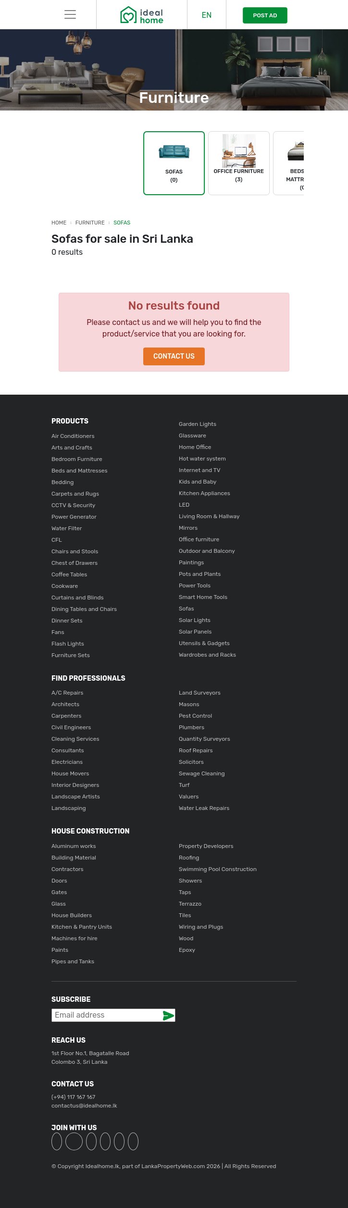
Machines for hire (74, 938)
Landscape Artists (75, 796)
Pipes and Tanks (72, 961)
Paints (59, 949)
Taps (185, 892)
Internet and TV (200, 470)
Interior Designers (75, 785)
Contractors (67, 869)
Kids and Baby (197, 481)
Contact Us (174, 356)
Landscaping (68, 808)
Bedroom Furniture (76, 459)
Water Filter (66, 528)
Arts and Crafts (71, 447)
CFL (56, 539)
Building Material (73, 857)
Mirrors (188, 527)
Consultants (67, 750)
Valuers (189, 796)
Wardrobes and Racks (207, 654)
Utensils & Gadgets (204, 643)
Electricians (67, 762)
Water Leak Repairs (204, 808)
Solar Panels (195, 631)
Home (58, 223)
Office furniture (199, 539)
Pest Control (195, 715)
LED (184, 504)
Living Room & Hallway (209, 516)
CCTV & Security (73, 505)
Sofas (121, 223)
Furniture (90, 223)
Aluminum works (73, 846)
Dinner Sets (67, 620)
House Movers (70, 773)
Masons (189, 704)
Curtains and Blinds (77, 597)
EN (207, 15)
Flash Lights (67, 643)
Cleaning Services (75, 738)
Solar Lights (195, 620)
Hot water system (202, 458)
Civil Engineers (71, 727)
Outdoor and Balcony (207, 551)
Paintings (191, 562)
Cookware (64, 586)
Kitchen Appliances (204, 493)
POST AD (265, 15)
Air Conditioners (73, 436)
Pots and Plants (200, 574)
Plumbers (191, 727)
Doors (59, 880)
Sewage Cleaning (202, 773)
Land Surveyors (200, 692)
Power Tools (195, 585)
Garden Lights (197, 424)
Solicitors (191, 762)
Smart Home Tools (203, 597)
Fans (57, 632)
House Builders (71, 915)
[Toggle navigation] (70, 14)
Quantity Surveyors (204, 738)
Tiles (185, 915)
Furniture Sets (70, 655)
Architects (65, 704)
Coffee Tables (69, 574)
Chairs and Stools (74, 551)
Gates (59, 892)
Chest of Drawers (74, 563)
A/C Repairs (67, 692)
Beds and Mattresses (79, 470)
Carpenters (66, 715)
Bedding (62, 482)
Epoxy (187, 949)
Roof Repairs (196, 750)
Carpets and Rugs (75, 493)
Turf (184, 785)
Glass (58, 903)
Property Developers (206, 846)
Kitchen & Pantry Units (81, 926)
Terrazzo (190, 903)
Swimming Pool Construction (218, 869)
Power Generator (74, 516)
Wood (186, 938)
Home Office (195, 447)
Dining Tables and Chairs (84, 609)
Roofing (189, 857)
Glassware (192, 435)
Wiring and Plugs (201, 926)
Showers (190, 880)
